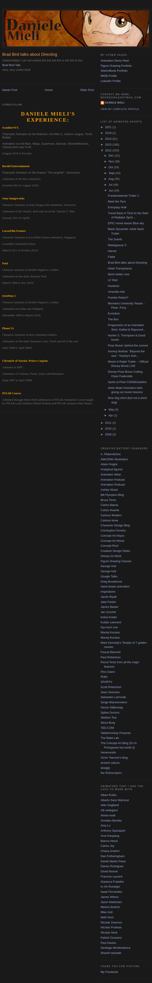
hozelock (113, 286)
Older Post (87, 90)
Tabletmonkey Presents (116, 733)
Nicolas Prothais (111, 927)
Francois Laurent (111, 876)
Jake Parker (108, 602)
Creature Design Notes (115, 551)
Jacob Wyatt (108, 596)
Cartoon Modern (111, 515)
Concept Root (109, 545)
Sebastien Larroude (113, 697)
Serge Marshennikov (114, 702)
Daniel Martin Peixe (113, 861)
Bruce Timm (108, 500)
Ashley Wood (109, 489)
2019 (108, 133)
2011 (108, 422)
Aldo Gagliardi (110, 805)
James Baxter (109, 607)
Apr (111, 415)
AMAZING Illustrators (114, 459)
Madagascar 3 (117, 245)
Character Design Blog (115, 525)
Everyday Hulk (117, 207)
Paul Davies (108, 942)
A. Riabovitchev (111, 454)
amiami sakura (110, 762)
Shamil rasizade (111, 953)
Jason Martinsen (111, 902)
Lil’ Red (112, 280)
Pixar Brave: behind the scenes (128, 345)
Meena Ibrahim (110, 907)
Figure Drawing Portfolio (116, 65)
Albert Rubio (109, 795)
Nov (112, 161)
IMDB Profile (109, 75)
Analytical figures (111, 469)
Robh (104, 676)
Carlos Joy (107, 845)
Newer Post (9, 90)
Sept (112, 173)
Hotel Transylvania (120, 268)
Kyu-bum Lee (109, 627)
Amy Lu (105, 825)
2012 (108, 150)
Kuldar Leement (111, 622)
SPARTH (106, 682)
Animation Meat (111, 474)
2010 (108, 428)
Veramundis (108, 752)
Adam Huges (109, 464)
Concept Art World (112, 540)
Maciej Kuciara (110, 632)
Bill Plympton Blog (112, 495)
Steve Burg (108, 722)
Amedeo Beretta (111, 820)
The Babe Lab (110, 738)
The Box (113, 319)
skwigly (105, 768)
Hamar (112, 251)
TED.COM (107, 727)
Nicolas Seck (109, 932)
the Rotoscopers (111, 772)
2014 (108, 138)
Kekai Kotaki (109, 617)
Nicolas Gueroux (111, 922)
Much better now (118, 274)
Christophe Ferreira (113, 530)
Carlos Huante (110, 510)
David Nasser (109, 871)
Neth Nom (107, 917)
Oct (111, 167)
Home (49, 90)
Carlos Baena (109, 505)
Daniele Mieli (115, 102)
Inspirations (108, 591)
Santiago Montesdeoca (115, 947)
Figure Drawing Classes (116, 561)
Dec (112, 155)
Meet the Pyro (117, 201)
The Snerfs (115, 239)
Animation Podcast (113, 479)
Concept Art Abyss (112, 535)
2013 (108, 144)
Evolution (114, 313)
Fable (111, 256)
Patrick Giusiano (111, 937)
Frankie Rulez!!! (118, 297)
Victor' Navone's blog (114, 757)
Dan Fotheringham (113, 856)
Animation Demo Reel (115, 60)
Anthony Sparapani (113, 830)
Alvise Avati (108, 815)
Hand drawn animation (115, 586)
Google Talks (109, 576)
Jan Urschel (108, 612)
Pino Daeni (108, 671)
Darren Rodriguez (112, 866)
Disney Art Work (111, 556)
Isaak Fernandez (111, 891)
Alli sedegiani (109, 810)
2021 (108, 127)
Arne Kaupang (110, 835)
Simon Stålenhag (112, 707)
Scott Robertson (111, 687)
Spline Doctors (110, 712)
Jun (111, 190)
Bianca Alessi (109, 841)
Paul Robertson (111, 657)
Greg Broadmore (111, 581)
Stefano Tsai (108, 717)
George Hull (108, 566)
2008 (108, 434)
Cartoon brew (109, 520)
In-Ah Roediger (110, 886)
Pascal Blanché (111, 652)
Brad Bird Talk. (11, 65)
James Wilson (110, 897)
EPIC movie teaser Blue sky (126, 223)
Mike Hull (106, 912)
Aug (111, 179)
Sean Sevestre (110, 692)
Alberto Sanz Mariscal (115, 800)
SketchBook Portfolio (114, 70)
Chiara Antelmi (110, 851)
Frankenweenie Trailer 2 (123, 195)
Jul (111, 184)
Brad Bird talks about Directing (127, 262)
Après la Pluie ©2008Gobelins (127, 382)
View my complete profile (120, 109)
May (112, 409)
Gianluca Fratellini (112, 881)
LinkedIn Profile (111, 81)
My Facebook (109, 972)
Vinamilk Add (116, 291)
